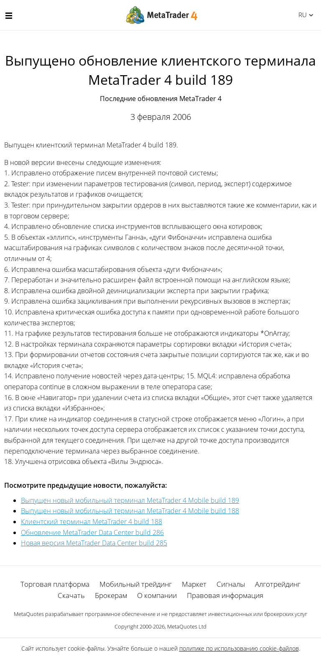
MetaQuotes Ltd (186, 626)
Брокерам (111, 595)
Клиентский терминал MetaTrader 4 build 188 (91, 521)
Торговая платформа (54, 584)
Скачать (71, 595)
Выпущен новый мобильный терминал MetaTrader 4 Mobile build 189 (130, 500)
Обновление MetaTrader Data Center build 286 (92, 532)
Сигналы (231, 584)
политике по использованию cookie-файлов (239, 648)
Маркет (194, 584)
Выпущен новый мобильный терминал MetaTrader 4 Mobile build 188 (130, 510)
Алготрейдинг (278, 584)
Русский (301, 14)
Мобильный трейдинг (135, 584)
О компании (157, 595)
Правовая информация (225, 595)
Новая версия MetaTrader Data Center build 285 (94, 542)
